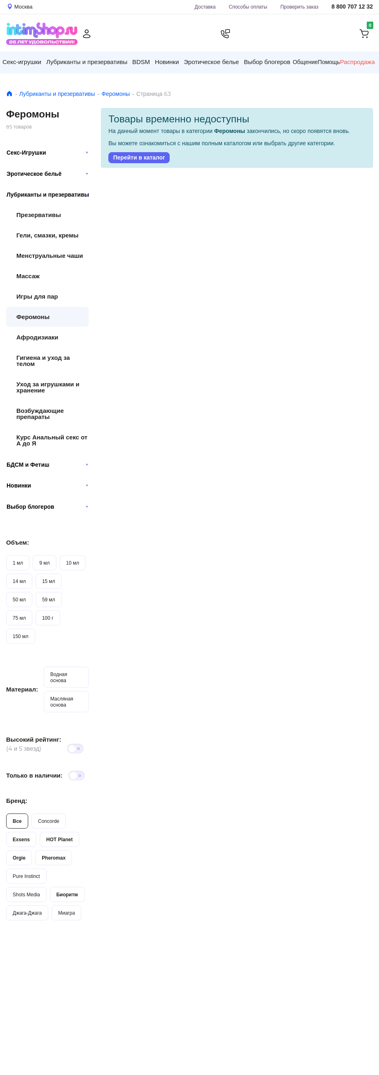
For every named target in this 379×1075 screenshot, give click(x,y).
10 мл (72, 563)
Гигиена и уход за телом (43, 361)
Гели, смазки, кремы (47, 235)
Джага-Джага (27, 913)
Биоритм (67, 894)
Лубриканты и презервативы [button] (87, 62)
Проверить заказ (299, 7)
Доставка (205, 7)
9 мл (44, 563)
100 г (48, 618)
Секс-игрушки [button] (21, 62)
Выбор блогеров (47, 506)
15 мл (48, 581)
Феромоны (115, 94)
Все (17, 821)
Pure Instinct (26, 876)
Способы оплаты (248, 7)
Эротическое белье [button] (211, 62)
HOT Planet (59, 839)
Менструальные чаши (49, 256)
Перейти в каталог (139, 157)
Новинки (47, 485)
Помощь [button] (329, 62)
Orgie (19, 858)
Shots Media (26, 894)
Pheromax (53, 858)
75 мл (19, 618)
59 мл (48, 599)
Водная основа (58, 677)
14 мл (19, 581)
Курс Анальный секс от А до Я (51, 440)
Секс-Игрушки (47, 152)
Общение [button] (305, 62)
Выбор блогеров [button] (267, 62)
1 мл (18, 563)
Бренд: (16, 801)
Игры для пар (37, 296)
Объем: (17, 542)
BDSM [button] (141, 62)
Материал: (22, 689)
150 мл (21, 636)
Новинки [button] (167, 62)
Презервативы (38, 215)
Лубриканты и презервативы (57, 94)
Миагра (66, 913)
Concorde (48, 821)
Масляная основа (61, 702)
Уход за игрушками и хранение (47, 387)
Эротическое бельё (47, 173)
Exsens (21, 839)
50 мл (19, 599)
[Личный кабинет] (87, 34)
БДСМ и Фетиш (47, 464)
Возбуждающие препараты (40, 414)
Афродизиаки (37, 337)
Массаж (28, 276)
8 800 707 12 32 (352, 6)
